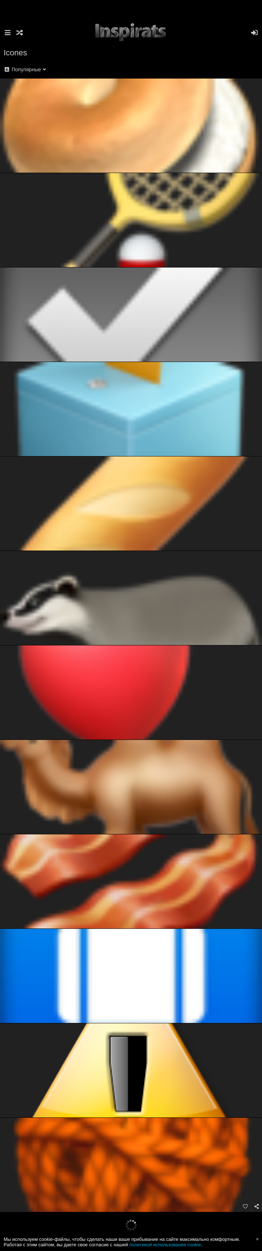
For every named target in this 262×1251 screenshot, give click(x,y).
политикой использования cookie (165, 1244)
